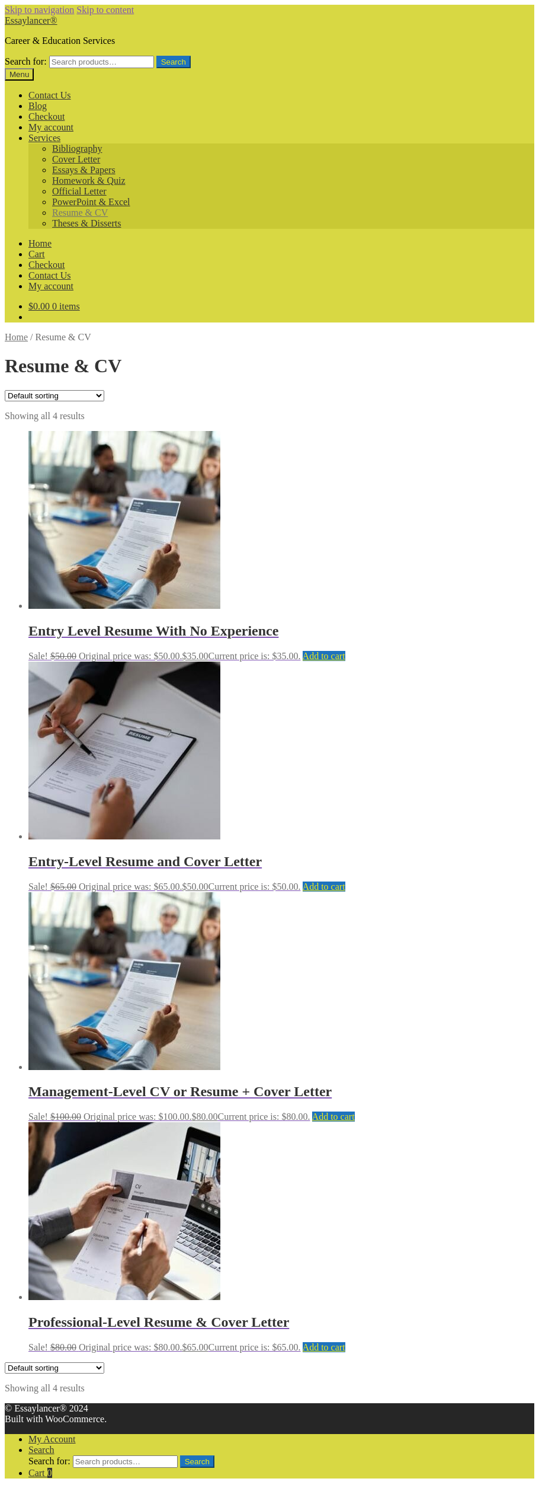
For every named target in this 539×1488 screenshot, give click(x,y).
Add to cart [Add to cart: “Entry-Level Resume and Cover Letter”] (324, 887)
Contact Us (49, 95)
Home (40, 243)
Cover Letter (76, 159)
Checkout (46, 116)
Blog (37, 106)
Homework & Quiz (89, 180)
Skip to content (105, 10)
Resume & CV (80, 212)
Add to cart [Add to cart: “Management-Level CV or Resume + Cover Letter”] (333, 1117)
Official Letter (79, 191)
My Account (52, 1439)
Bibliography (77, 148)
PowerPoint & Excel (91, 202)
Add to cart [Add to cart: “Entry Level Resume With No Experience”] (324, 656)
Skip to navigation (39, 10)
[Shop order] (54, 395)
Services (44, 138)
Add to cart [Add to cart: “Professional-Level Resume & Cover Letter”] (324, 1347)
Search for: (26, 61)
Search (173, 62)
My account (50, 127)
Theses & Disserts (86, 223)
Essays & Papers (84, 170)
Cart (36, 254)
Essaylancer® (31, 20)
